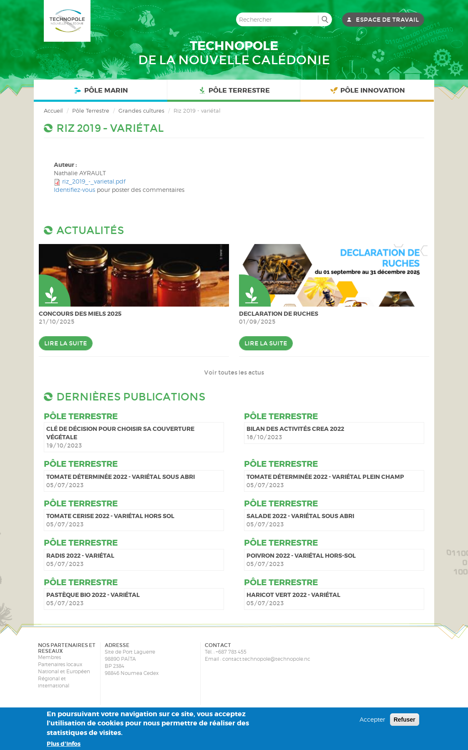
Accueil (53, 110)
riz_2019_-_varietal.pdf (94, 181)
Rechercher (324, 19)
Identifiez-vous (74, 189)
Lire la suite (65, 343)
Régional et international (53, 682)
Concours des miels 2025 (80, 313)
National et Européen (64, 671)
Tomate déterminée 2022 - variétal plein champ (325, 477)
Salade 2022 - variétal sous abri (300, 516)
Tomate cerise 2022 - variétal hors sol (110, 516)
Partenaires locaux (60, 664)
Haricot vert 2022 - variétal (293, 595)
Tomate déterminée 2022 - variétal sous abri (120, 477)
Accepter (372, 719)
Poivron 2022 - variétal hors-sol (301, 555)
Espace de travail (387, 19)
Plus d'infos (64, 743)
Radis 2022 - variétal (80, 555)
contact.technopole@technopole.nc (266, 659)
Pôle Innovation (367, 91)
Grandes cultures (141, 110)
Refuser (404, 719)
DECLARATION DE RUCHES (278, 313)
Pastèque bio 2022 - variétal (93, 595)
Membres (49, 657)
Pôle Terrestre (233, 91)
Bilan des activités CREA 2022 (295, 429)
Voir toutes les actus (234, 372)
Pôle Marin (100, 91)
